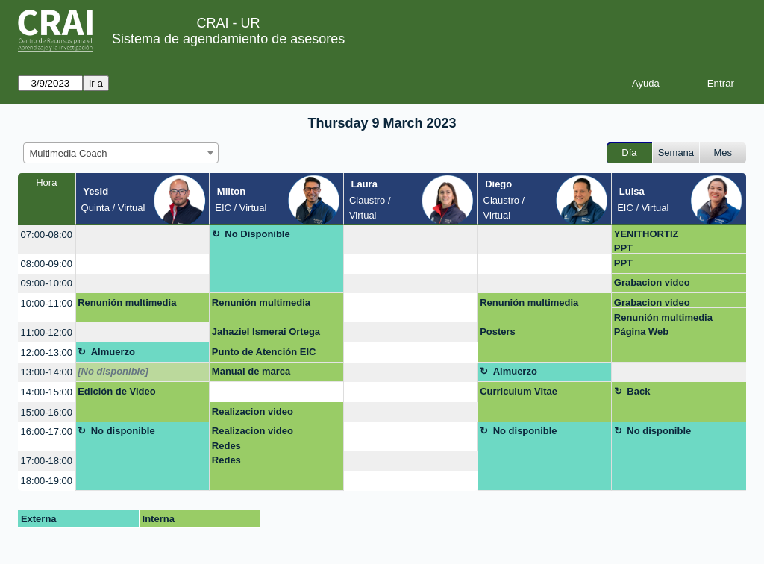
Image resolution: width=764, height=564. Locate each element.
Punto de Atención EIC (264, 351)
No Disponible (257, 233)
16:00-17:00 (46, 431)
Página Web (641, 331)
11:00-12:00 (46, 332)
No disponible (123, 430)
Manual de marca (251, 371)
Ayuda (646, 83)
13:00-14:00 (46, 371)
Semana (676, 152)
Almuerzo (113, 351)
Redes (226, 445)
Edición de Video (117, 391)
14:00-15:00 (46, 392)
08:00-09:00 (46, 263)
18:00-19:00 (46, 480)
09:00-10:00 (46, 283)
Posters (498, 331)
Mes (723, 152)
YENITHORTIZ (646, 233)
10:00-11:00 (46, 303)
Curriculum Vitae (518, 391)
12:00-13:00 (46, 352)
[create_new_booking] (143, 239)
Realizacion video (252, 411)
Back (638, 391)
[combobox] (121, 152)
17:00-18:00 (46, 460)
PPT (623, 248)
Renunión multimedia (127, 302)
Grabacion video (652, 282)
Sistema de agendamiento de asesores (228, 38)
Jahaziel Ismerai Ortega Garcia (266, 334)
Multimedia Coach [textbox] (68, 153)
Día (628, 152)
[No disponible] (113, 371)
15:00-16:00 (46, 412)
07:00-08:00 (46, 234)
